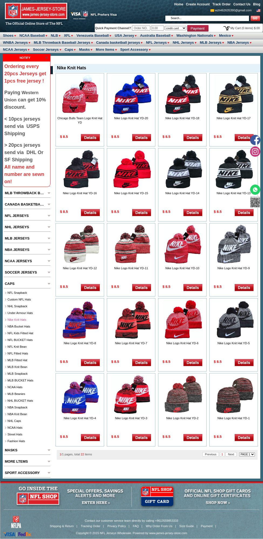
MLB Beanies (16, 393)
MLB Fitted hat (17, 360)
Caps (69, 49)
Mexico (225, 35)
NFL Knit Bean (17, 346)
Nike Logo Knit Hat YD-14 (182, 193)
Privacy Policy (116, 526)
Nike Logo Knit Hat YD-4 (80, 418)
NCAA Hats (15, 387)
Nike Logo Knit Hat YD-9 (233, 268)
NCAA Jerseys (15, 49)
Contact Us (241, 4)
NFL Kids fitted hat (20, 333)
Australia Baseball (155, 35)
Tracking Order (90, 526)
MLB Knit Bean (17, 367)
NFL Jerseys (156, 42)
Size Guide (186, 526)
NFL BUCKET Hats (20, 340)
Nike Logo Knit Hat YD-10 (182, 268)
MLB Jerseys (210, 42)
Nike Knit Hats (17, 319)
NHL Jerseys (183, 42)
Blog (256, 4)
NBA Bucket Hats (19, 326)
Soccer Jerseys (46, 49)
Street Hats (15, 434)
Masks (84, 49)
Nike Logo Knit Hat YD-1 (233, 418)
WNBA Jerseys (15, 42)
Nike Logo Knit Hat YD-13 (234, 193)
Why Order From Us (159, 526)
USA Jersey (124, 35)
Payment (207, 526)
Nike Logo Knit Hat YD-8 (80, 343)
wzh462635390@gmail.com (233, 10)
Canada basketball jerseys (118, 42)
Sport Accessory (134, 49)
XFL (67, 35)
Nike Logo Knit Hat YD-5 (233, 343)
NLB (54, 35)
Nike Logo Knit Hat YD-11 (131, 268)
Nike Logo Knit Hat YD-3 (131, 418)
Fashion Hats (16, 441)
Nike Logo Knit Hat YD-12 (80, 268)
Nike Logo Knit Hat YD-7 (131, 343)
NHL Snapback (18, 306)
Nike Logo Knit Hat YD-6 (182, 343)
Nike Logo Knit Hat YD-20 (131, 118)
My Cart (245, 28)
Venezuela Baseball (92, 35)
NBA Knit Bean (17, 414)
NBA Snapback (18, 407)
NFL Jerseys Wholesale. (116, 533)
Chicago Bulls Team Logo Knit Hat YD (80, 120)
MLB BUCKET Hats (20, 380)
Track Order (222, 4)
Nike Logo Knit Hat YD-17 (234, 118)
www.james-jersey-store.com (168, 533)
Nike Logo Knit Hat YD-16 (80, 193)
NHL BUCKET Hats (20, 400)
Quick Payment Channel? (113, 28)
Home (178, 4)
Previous (210, 454)
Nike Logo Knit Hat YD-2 (182, 418)
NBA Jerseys (238, 42)
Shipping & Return (62, 526)
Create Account (198, 4)
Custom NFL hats (19, 299)
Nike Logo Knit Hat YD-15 (131, 193)
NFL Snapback (17, 292)
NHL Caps (14, 420)
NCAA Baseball (32, 35)
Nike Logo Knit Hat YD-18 (182, 118)
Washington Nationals (194, 35)
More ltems (105, 49)
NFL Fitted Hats (18, 353)
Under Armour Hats (20, 313)
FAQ (136, 526)
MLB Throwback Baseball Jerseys (62, 42)
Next (231, 454)
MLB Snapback (18, 373)
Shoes (8, 35)
